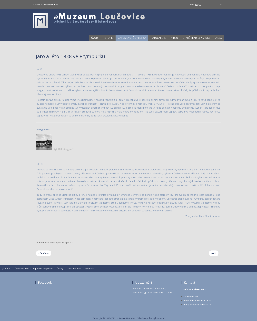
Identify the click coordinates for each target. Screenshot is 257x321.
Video (174, 37)
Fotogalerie (158, 37)
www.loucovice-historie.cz (197, 300)
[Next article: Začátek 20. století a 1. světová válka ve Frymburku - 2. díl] (214, 253)
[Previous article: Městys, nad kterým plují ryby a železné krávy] (43, 253)
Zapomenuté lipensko (132, 37)
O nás (218, 37)
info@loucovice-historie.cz (46, 4)
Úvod (94, 37)
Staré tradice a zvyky (196, 37)
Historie (108, 37)
